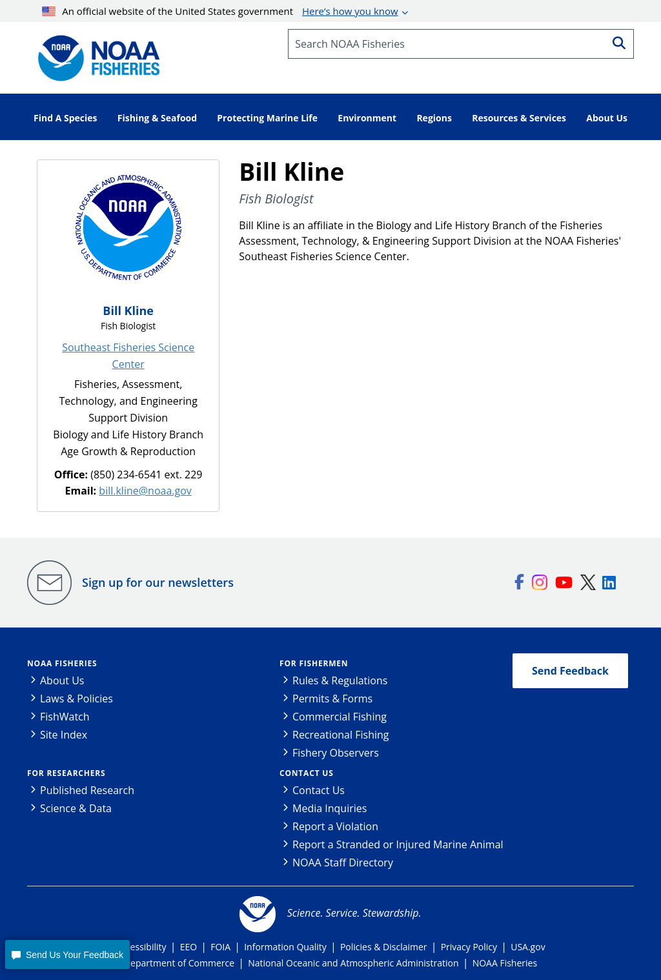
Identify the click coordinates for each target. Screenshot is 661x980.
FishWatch (65, 716)
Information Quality (285, 947)
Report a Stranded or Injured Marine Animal (397, 844)
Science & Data (76, 808)
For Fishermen (314, 663)
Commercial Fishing (339, 716)
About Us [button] (606, 118)
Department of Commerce (179, 963)
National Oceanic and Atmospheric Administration (353, 963)
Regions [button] (434, 118)
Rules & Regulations (339, 680)
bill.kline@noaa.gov (145, 491)
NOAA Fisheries (62, 663)
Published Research (87, 790)
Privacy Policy (469, 947)
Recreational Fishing (340, 735)
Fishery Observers (335, 753)
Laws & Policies (76, 698)
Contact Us (307, 773)
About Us (62, 680)
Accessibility (141, 947)
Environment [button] (367, 118)
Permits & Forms (332, 698)
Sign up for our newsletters (158, 582)
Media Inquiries (329, 808)
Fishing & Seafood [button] (157, 118)
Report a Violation (335, 826)
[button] (67, 954)
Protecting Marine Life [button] (267, 118)
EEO (188, 947)
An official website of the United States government (220, 11)
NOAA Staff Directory (342, 862)
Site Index (63, 735)
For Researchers (66, 773)
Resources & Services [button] (519, 118)
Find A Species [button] (65, 118)
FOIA (220, 947)
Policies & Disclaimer (383, 947)
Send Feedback (570, 671)
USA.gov (528, 947)
